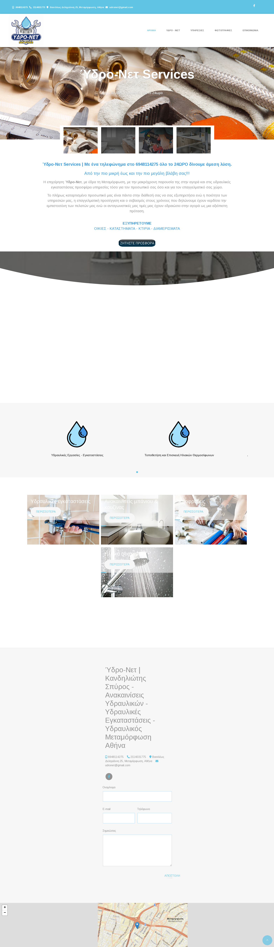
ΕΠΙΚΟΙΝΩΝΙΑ (250, 30)
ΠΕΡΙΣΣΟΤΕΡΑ (46, 521)
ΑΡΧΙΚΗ (151, 30)
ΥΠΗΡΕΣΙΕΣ (197, 30)
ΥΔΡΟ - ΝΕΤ (173, 30)
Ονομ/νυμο (109, 787)
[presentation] (132, 876)
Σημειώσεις (109, 830)
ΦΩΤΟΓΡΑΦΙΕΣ (223, 30)
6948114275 (22, 7)
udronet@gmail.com (121, 7)
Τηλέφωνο (143, 809)
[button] (20, 85)
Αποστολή (172, 875)
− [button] (5, 913)
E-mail (106, 809)
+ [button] (5, 907)
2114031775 (39, 7)
